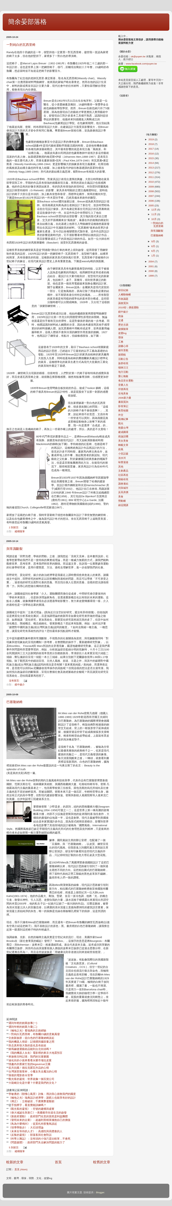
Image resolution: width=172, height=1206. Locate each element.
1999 (151, 275)
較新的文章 (14, 1162)
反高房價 (123, 492)
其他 (120, 466)
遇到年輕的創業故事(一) (23, 1023)
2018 (151, 144)
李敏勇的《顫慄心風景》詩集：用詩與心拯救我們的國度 (42, 1094)
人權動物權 (124, 294)
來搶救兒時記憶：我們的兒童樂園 (29, 1056)
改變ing (122, 333)
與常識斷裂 (14, 549)
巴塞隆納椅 (14, 702)
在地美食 (123, 393)
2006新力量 (124, 397)
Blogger (100, 1192)
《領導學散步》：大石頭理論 (26, 1127)
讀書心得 (123, 346)
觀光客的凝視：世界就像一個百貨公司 (31, 1079)
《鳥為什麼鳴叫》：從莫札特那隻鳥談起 (33, 1123)
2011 (151, 177)
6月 (153, 251)
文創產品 (123, 470)
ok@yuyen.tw (138, 56)
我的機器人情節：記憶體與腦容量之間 (31, 1041)
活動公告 (123, 359)
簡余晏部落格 (27, 21)
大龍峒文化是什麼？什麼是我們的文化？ (33, 1082)
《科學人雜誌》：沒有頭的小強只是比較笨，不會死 (39, 1138)
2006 (151, 201)
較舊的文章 (101, 1162)
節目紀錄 (123, 290)
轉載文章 (123, 445)
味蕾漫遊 (123, 462)
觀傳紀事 (123, 419)
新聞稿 (122, 354)
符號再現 (123, 389)
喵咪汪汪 (123, 367)
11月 (154, 214)
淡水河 (122, 458)
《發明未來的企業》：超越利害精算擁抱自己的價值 (39, 1120)
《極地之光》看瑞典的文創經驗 (27, 1030)
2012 (151, 172)
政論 (120, 316)
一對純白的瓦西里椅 (20, 45)
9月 (153, 241)
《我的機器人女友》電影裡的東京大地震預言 (35, 1052)
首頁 (58, 1162)
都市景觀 (123, 350)
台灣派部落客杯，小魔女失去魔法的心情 (33, 1071)
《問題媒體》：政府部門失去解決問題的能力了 (37, 1142)
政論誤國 (123, 436)
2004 (151, 261)
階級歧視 (123, 479)
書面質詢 (123, 402)
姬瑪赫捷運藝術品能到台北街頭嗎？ (30, 1049)
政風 (120, 449)
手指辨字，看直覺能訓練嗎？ (28, 1105)
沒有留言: (14, 680)
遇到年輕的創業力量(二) (23, 1026)
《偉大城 (14, 1112)
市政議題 (123, 299)
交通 (120, 320)
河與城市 (123, 488)
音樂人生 (123, 385)
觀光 (120, 423)
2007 (151, 196)
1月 (153, 255)
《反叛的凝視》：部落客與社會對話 (30, 1134)
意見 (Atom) (21, 1169)
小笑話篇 (123, 453)
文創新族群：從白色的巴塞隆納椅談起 (31, 1037)
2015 (151, 158)
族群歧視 (123, 363)
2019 (151, 139)
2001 (151, 266)
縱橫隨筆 (20, 531)
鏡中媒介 (20, 684)
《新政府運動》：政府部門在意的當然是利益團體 (38, 1116)
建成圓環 (123, 432)
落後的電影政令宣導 (21, 1075)
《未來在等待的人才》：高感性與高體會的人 (35, 1131)
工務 (120, 341)
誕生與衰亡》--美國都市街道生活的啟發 (43, 1112)
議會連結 (123, 483)
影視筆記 (123, 406)
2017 (151, 148)
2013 (151, 167)
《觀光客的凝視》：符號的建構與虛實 (31, 1108)
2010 (151, 181)
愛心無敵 (123, 376)
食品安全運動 (125, 380)
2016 (151, 153)
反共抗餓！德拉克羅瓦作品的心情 (29, 1067)
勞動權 (122, 501)
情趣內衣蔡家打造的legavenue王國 (30, 1064)
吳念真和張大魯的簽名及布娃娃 (27, 1045)
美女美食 (123, 440)
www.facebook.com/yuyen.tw (141, 63)
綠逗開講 (123, 505)
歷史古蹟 (123, 324)
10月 (154, 219)
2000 (151, 271)
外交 (120, 415)
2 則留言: (14, 527)
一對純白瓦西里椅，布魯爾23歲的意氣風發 (34, 1034)
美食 (120, 496)
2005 (151, 205)
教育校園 (123, 410)
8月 (153, 246)
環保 (120, 337)
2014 (151, 163)
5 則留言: (14, 1147)
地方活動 (123, 372)
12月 (154, 209)
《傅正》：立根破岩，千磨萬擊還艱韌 (31, 1101)
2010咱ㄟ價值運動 (128, 307)
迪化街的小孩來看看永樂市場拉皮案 (30, 1060)
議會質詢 (123, 303)
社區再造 (123, 475)
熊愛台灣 (123, 427)
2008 (151, 191)
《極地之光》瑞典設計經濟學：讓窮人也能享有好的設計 (42, 1097)
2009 (151, 186)
